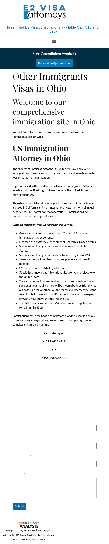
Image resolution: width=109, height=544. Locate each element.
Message (19, 474)
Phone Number (22, 438)
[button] (54, 41)
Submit (19, 506)
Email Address (22, 456)
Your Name (20, 420)
